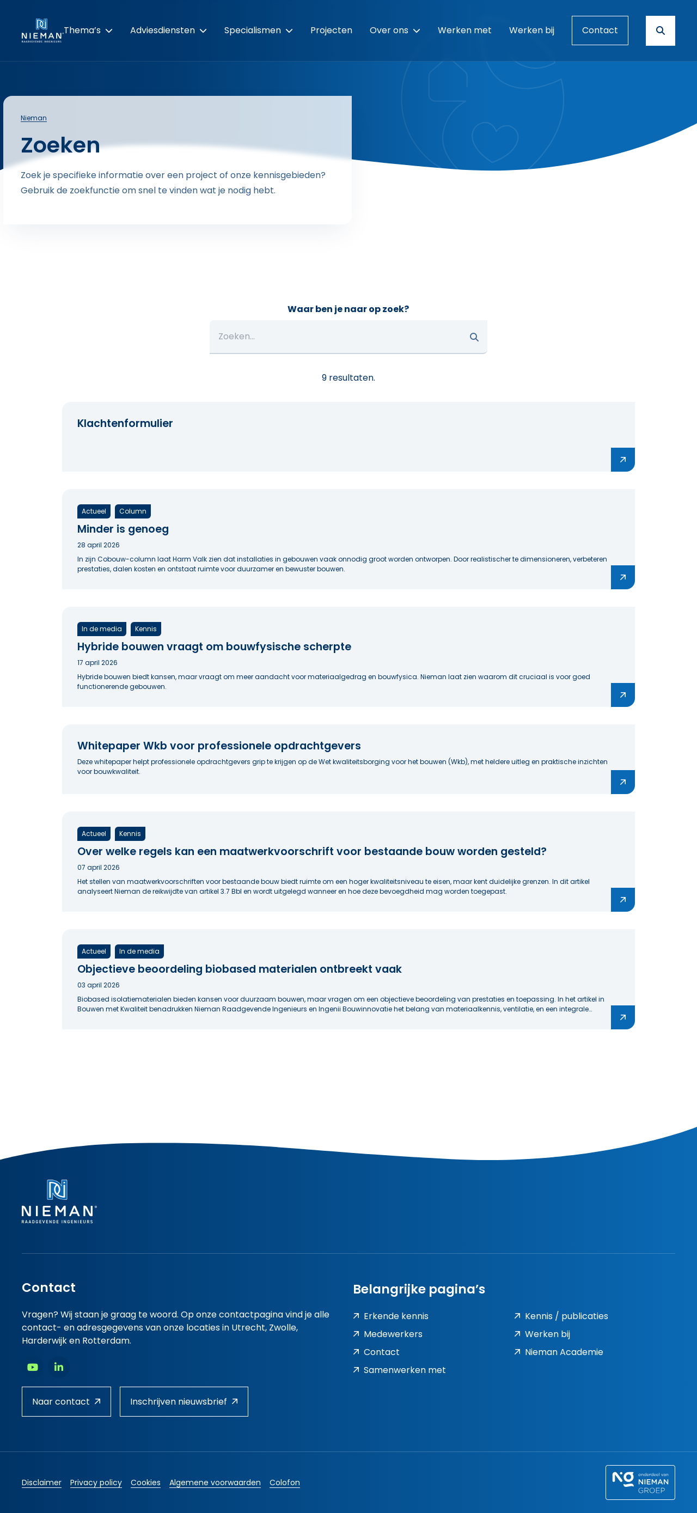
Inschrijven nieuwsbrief (184, 1401)
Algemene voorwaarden (215, 1482)
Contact (600, 30)
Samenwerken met (399, 1370)
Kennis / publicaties (561, 1316)
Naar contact (66, 1401)
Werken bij (542, 1334)
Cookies (146, 1482)
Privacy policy (96, 1482)
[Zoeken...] (348, 337)
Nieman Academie (558, 1352)
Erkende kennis (391, 1316)
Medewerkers (388, 1334)
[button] (474, 337)
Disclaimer (42, 1482)
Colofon (285, 1482)
